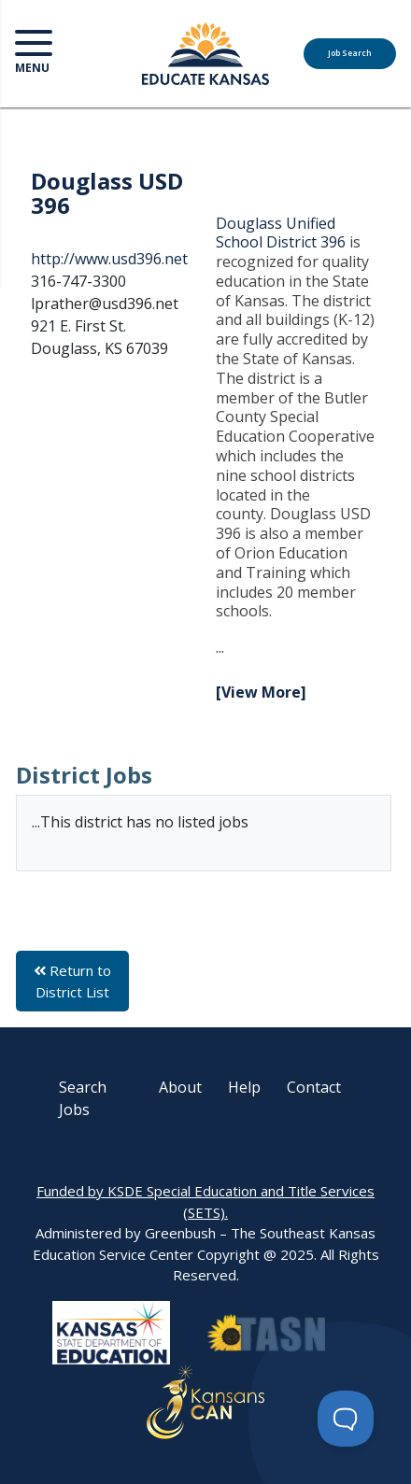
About (180, 1087)
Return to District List (72, 981)
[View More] (261, 692)
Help (244, 1087)
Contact (314, 1087)
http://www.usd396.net (109, 258)
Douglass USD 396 (107, 192)
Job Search (350, 53)
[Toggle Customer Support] (346, 1419)
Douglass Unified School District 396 (281, 233)
